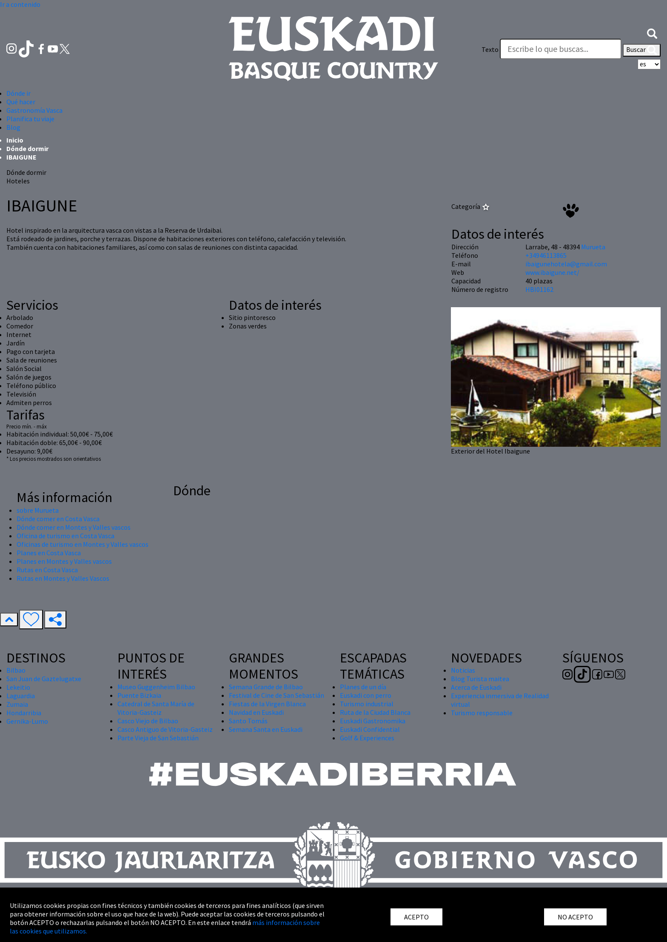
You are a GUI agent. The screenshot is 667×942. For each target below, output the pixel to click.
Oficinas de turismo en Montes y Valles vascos (82, 544)
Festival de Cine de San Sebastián (276, 695)
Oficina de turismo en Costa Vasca (65, 535)
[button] (652, 33)
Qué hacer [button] (20, 101)
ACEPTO (416, 917)
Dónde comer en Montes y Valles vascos (74, 527)
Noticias (463, 670)
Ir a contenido (20, 4)
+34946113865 (546, 255)
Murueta (593, 247)
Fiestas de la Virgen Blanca (267, 703)
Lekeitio (18, 687)
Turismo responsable (482, 712)
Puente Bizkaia (139, 695)
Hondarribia (23, 712)
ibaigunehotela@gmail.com (566, 264)
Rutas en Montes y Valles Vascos (63, 578)
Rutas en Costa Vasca (47, 569)
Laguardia (20, 695)
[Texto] (560, 49)
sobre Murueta (38, 510)
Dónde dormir (27, 148)
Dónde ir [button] (18, 93)
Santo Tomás (248, 720)
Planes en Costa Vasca (49, 552)
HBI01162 (539, 289)
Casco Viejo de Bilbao (147, 720)
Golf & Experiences (367, 738)
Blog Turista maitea (480, 678)
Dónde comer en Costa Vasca (58, 518)
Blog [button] (13, 127)
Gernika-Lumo (27, 721)
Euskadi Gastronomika (372, 720)
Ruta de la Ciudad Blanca (375, 712)
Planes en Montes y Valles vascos (64, 561)
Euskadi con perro (365, 695)
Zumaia (17, 704)
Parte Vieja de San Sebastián (158, 738)
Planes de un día (363, 686)
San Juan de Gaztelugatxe (43, 678)
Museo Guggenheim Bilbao (156, 686)
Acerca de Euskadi (476, 687)
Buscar (641, 50)
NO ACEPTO (575, 917)
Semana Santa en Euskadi (265, 729)
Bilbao (16, 670)
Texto (490, 49)
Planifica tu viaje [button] (30, 118)
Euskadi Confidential (370, 729)
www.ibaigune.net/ (552, 272)
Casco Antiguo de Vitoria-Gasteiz (165, 729)
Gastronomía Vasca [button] (34, 110)
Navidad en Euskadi (256, 712)
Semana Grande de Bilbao (266, 686)
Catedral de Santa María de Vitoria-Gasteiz (155, 707)
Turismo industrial (366, 703)
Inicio (14, 140)
